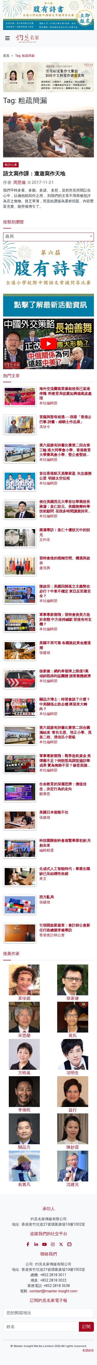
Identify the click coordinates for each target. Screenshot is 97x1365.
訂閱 (86, 1326)
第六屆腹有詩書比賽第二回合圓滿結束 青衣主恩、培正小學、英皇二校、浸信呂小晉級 (65, 732)
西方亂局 (46, 897)
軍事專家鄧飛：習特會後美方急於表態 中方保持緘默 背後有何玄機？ (65, 619)
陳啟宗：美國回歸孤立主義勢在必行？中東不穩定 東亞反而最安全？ (65, 591)
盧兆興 (44, 568)
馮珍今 (44, 427)
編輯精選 (46, 850)
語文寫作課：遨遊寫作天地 (34, 173)
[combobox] (48, 237)
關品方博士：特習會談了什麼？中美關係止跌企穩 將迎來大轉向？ (64, 704)
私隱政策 (88, 1350)
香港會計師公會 (52, 935)
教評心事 (11, 165)
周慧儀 (19, 182)
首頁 (6, 56)
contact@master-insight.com (53, 1291)
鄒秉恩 (44, 794)
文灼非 (44, 540)
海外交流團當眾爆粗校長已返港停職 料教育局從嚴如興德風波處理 (65, 393)
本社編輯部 (48, 403)
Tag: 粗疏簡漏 (24, 56)
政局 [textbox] (9, 236)
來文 (43, 878)
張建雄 (44, 653)
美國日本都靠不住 (53, 812)
